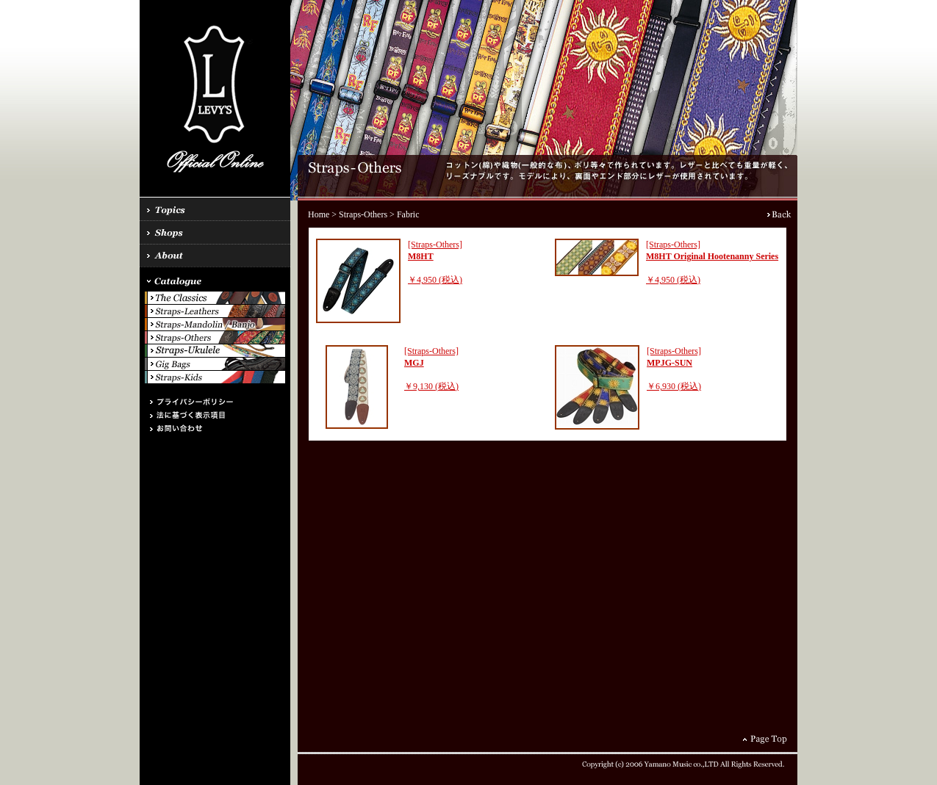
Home (318, 214)
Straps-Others (363, 214)
